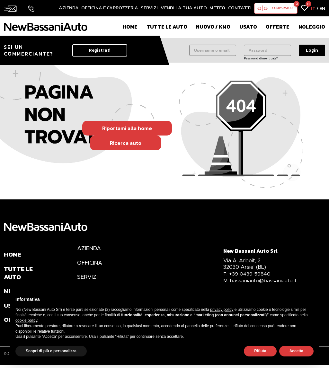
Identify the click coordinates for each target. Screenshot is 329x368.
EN (322, 8)
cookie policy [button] (26, 320)
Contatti (240, 7)
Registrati (100, 50)
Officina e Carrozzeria (109, 7)
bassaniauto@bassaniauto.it (260, 280)
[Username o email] (212, 50)
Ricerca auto (125, 143)
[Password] (267, 50)
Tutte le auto (167, 27)
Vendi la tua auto (184, 7)
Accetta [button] (296, 351)
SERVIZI (87, 278)
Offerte (277, 27)
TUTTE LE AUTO (19, 274)
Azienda (69, 7)
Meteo (217, 7)
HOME (13, 255)
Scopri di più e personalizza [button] (51, 351)
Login (312, 50)
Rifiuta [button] (260, 351)
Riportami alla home (127, 128)
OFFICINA (90, 263)
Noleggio (311, 27)
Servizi (149, 7)
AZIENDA (89, 248)
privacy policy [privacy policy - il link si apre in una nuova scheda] (221, 309)
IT (313, 8)
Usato (248, 27)
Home (130, 27)
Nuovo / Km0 (213, 27)
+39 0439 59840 (247, 274)
